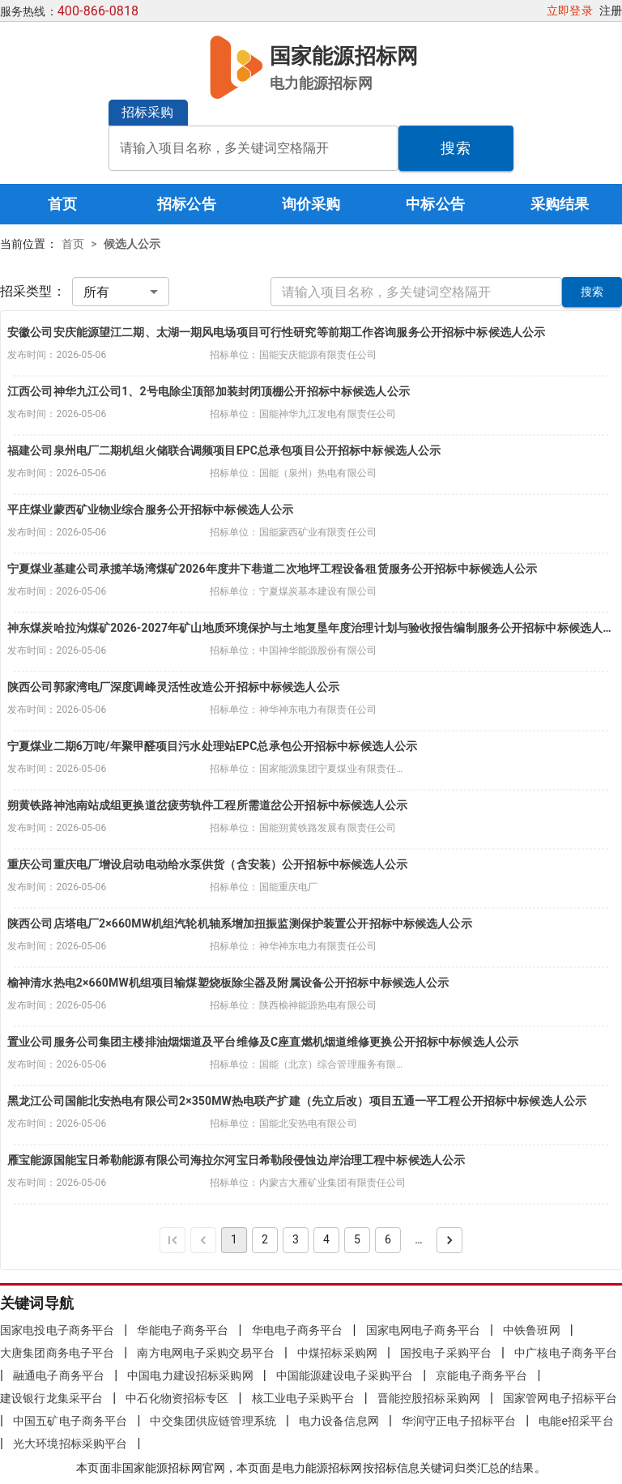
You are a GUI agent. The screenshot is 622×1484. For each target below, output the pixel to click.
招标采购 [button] (147, 112)
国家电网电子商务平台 (423, 1330)
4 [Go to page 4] (326, 1239)
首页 (62, 203)
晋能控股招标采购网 (428, 1398)
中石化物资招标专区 (177, 1398)
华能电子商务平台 (182, 1330)
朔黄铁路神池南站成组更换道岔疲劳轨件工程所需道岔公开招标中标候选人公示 (207, 805)
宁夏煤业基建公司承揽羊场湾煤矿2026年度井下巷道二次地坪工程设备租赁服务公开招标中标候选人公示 (272, 568)
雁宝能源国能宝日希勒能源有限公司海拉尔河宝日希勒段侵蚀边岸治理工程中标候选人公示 (236, 1160)
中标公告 (435, 203)
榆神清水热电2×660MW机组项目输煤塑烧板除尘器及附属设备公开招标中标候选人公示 (228, 982)
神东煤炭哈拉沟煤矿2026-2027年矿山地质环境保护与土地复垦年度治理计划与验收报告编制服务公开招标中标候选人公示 (311, 627)
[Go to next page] (449, 1240)
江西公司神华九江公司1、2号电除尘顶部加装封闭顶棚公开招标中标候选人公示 (208, 391)
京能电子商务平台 (481, 1375)
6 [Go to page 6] (388, 1239)
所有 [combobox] (96, 292)
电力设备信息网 (339, 1420)
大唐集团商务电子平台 (57, 1352)
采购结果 (560, 203)
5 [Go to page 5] (357, 1239)
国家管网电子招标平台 (560, 1398)
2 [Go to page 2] (265, 1239)
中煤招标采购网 (337, 1352)
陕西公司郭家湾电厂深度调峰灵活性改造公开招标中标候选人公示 (173, 686)
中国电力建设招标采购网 (190, 1375)
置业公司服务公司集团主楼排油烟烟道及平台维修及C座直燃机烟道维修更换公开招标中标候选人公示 (262, 1041)
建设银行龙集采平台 (51, 1398)
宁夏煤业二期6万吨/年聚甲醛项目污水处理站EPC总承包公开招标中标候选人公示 (212, 746)
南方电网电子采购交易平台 (206, 1352)
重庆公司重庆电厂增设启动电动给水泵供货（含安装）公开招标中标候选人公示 (207, 864)
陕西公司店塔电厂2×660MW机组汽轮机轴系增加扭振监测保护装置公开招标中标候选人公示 (239, 923)
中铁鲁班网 (531, 1330)
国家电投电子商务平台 (57, 1330)
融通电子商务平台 (58, 1375)
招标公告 (186, 203)
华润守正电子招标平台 (459, 1420)
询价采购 (311, 203)
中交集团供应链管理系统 (212, 1420)
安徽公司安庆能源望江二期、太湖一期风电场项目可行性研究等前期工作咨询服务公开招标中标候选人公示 (276, 332)
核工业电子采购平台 (303, 1398)
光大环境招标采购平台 (70, 1443)
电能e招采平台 (576, 1420)
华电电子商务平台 (297, 1330)
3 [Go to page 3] (295, 1239)
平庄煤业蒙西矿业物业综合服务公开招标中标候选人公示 (150, 509)
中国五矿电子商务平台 (70, 1420)
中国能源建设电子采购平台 (345, 1375)
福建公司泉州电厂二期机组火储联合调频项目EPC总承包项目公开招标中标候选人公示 (224, 450)
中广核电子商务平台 (565, 1352)
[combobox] (253, 148)
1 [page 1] (234, 1239)
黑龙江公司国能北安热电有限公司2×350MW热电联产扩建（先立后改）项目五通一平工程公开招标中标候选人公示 (296, 1100)
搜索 (456, 147)
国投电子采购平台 (446, 1352)
